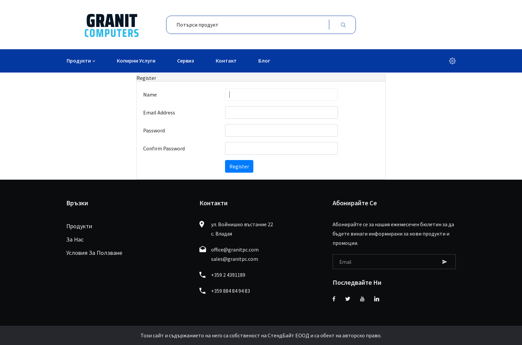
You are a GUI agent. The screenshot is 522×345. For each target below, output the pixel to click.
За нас (75, 239)
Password (154, 130)
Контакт (226, 60)
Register (239, 166)
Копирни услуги (136, 60)
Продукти (79, 60)
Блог (264, 60)
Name (150, 94)
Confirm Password (164, 148)
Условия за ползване (94, 253)
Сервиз (185, 60)
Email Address (159, 112)
